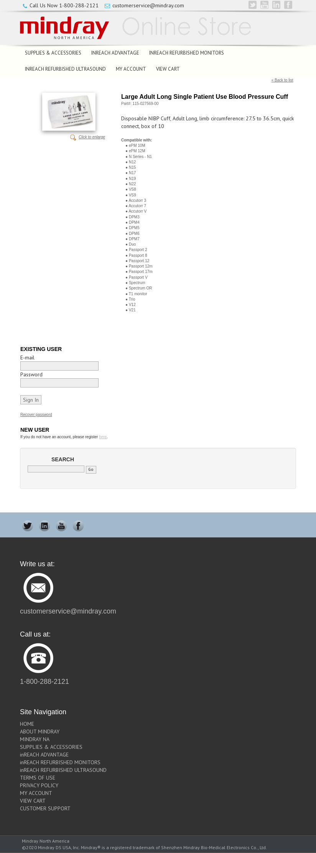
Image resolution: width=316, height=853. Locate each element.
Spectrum (137, 283)
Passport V (138, 277)
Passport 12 (139, 261)
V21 (132, 310)
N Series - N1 (140, 157)
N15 (132, 167)
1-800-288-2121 (79, 5)
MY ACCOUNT (131, 69)
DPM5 (134, 228)
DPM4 (134, 222)
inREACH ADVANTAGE (115, 53)
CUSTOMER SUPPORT (45, 808)
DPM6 (134, 233)
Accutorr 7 (137, 206)
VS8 (132, 189)
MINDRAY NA (34, 739)
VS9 (132, 195)
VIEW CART (168, 69)
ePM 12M (137, 151)
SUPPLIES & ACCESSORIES (53, 53)
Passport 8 (138, 255)
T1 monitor (138, 294)
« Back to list (282, 80)
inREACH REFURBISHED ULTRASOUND (65, 69)
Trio (132, 299)
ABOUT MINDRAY (39, 731)
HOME (27, 723)
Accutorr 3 (137, 200)
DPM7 (134, 239)
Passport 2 (138, 250)
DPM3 (134, 217)
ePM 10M (137, 145)
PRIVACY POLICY (39, 785)
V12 (132, 305)
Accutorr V (137, 211)
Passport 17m (141, 271)
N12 (132, 162)
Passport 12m (141, 266)
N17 (132, 173)
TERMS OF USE (37, 777)
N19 (132, 178)
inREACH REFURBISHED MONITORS (186, 53)
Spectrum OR (140, 288)
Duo (132, 244)
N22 (132, 184)
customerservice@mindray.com (148, 5)
